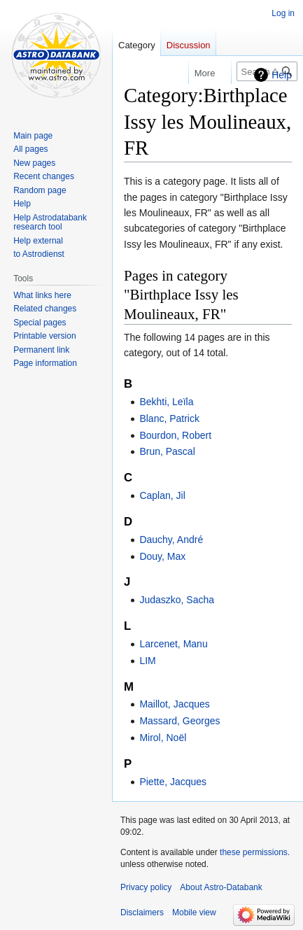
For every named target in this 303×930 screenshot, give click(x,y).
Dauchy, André (171, 539)
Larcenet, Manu (173, 643)
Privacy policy (145, 887)
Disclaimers (142, 912)
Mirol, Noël (162, 737)
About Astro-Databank (221, 887)
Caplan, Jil (162, 495)
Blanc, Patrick (169, 418)
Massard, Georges (179, 720)
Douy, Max (162, 556)
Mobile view (194, 912)
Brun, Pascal (167, 451)
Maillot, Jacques (174, 704)
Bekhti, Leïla (166, 401)
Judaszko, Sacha (176, 599)
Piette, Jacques (172, 781)
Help (282, 74)
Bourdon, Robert (175, 435)
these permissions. (255, 852)
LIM (147, 660)
